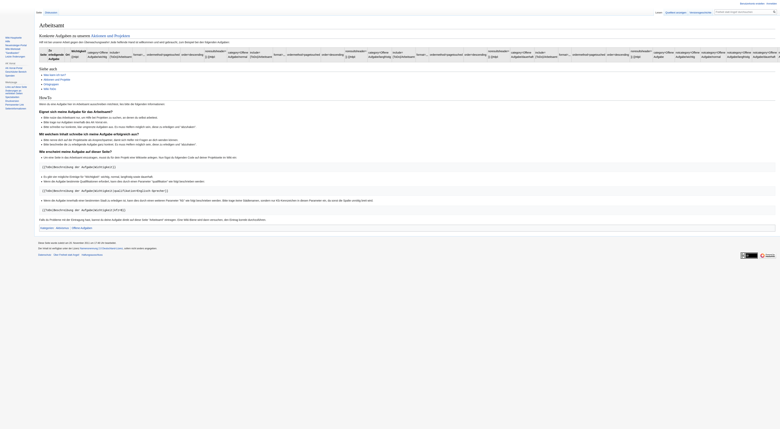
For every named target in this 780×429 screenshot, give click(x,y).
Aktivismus (62, 228)
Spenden (10, 75)
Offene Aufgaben (82, 228)
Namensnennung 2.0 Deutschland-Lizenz (101, 248)
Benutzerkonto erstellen (752, 3)
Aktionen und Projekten (110, 35)
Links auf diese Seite (16, 87)
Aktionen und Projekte (56, 79)
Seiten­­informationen (15, 108)
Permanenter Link (14, 104)
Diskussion (51, 12)
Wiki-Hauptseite (13, 37)
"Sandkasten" (12, 53)
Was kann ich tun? (54, 75)
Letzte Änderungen (15, 56)
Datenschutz (44, 255)
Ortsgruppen (51, 84)
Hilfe (7, 41)
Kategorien (47, 228)
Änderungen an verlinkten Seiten (14, 92)
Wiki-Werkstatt (12, 49)
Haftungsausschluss (92, 255)
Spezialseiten (12, 97)
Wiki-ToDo (49, 89)
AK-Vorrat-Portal (13, 68)
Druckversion (12, 101)
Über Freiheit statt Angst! (66, 255)
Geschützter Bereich (16, 71)
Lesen (667, 12)
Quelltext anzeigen (684, 12)
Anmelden (771, 3)
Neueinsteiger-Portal (16, 45)
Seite (39, 12)
